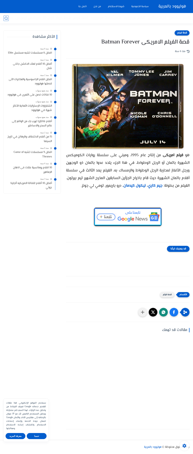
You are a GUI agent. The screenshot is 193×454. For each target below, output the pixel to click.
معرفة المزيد (15, 436)
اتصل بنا (82, 6)
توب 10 (48, 18)
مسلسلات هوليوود (106, 18)
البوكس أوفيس (27, 18)
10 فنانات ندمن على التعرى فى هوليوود (29, 95)
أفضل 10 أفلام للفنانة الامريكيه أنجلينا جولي (31, 185)
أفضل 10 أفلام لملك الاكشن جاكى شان (32, 66)
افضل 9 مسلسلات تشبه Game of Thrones (33, 154)
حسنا (36, 436)
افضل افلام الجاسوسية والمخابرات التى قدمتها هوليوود (30, 81)
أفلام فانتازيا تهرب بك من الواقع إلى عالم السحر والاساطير (32, 123)
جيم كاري (155, 186)
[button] (174, 312)
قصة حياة (63, 18)
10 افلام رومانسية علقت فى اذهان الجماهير (32, 170)
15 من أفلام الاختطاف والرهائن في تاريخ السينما (29, 139)
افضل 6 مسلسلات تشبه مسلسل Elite (30, 53)
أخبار (186, 18)
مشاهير (174, 18)
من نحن (97, 6)
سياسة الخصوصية (140, 6)
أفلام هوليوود (134, 18)
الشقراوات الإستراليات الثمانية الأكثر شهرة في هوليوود (32, 108)
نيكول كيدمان (134, 186)
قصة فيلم (80, 18)
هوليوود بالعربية (172, 6)
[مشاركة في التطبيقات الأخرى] (142, 312)
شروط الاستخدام (116, 6)
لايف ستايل (157, 18)
